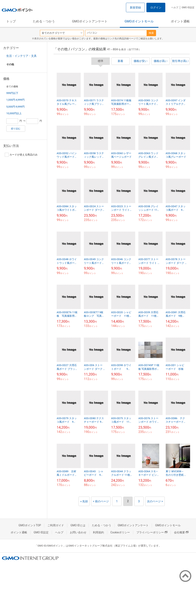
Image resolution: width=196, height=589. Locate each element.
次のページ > (155, 501)
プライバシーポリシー (151, 532)
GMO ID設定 (188, 7)
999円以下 (12, 93)
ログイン (155, 7)
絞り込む (15, 128)
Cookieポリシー (120, 532)
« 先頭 (84, 501)
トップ (11, 21)
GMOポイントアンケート (89, 21)
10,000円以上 (14, 113)
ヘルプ (174, 7)
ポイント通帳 (180, 21)
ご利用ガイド (55, 525)
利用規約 (98, 532)
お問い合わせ (78, 532)
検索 (151, 32)
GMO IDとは (77, 525)
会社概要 (181, 532)
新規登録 (135, 7)
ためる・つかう (44, 21)
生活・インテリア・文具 (21, 55)
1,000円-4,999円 (15, 99)
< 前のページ (101, 501)
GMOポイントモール (139, 21)
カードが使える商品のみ (21, 155)
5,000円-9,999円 (15, 106)
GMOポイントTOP (29, 525)
